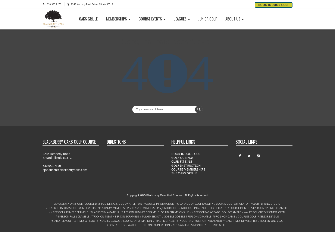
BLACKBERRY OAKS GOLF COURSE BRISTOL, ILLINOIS (86, 204)
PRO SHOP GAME (224, 216)
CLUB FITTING (181, 161)
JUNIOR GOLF (207, 19)
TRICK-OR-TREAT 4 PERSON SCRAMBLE (115, 216)
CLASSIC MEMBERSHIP (145, 208)
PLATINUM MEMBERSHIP (114, 208)
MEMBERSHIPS (118, 19)
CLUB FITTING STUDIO (266, 204)
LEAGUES (182, 19)
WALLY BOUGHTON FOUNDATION (149, 225)
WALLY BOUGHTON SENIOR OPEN (264, 212)
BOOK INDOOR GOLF (186, 154)
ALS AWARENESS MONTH (188, 225)
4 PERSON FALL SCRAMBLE (73, 216)
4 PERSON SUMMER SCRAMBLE (69, 212)
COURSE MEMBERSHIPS (188, 169)
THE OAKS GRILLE (184, 173)
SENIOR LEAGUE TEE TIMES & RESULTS (75, 221)
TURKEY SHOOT (151, 216)
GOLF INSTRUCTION (186, 165)
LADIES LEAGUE (110, 221)
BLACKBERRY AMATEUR (105, 212)
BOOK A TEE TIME (131, 204)
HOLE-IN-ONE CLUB (272, 221)
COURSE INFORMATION (159, 204)
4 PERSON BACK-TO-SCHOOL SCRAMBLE (216, 212)
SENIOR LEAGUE (269, 216)
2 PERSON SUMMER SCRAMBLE (140, 212)
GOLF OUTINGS (182, 158)
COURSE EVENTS (152, 19)
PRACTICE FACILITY (166, 221)
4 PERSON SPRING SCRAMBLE (270, 208)
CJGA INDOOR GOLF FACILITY (195, 204)
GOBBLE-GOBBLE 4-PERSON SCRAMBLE (187, 216)
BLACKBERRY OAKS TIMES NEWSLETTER (233, 221)
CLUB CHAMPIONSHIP (175, 212)
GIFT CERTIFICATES (214, 208)
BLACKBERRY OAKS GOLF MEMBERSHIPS (72, 208)
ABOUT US (234, 19)
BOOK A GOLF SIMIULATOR (232, 204)
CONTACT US (117, 225)
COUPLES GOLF (247, 216)
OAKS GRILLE (88, 19)
